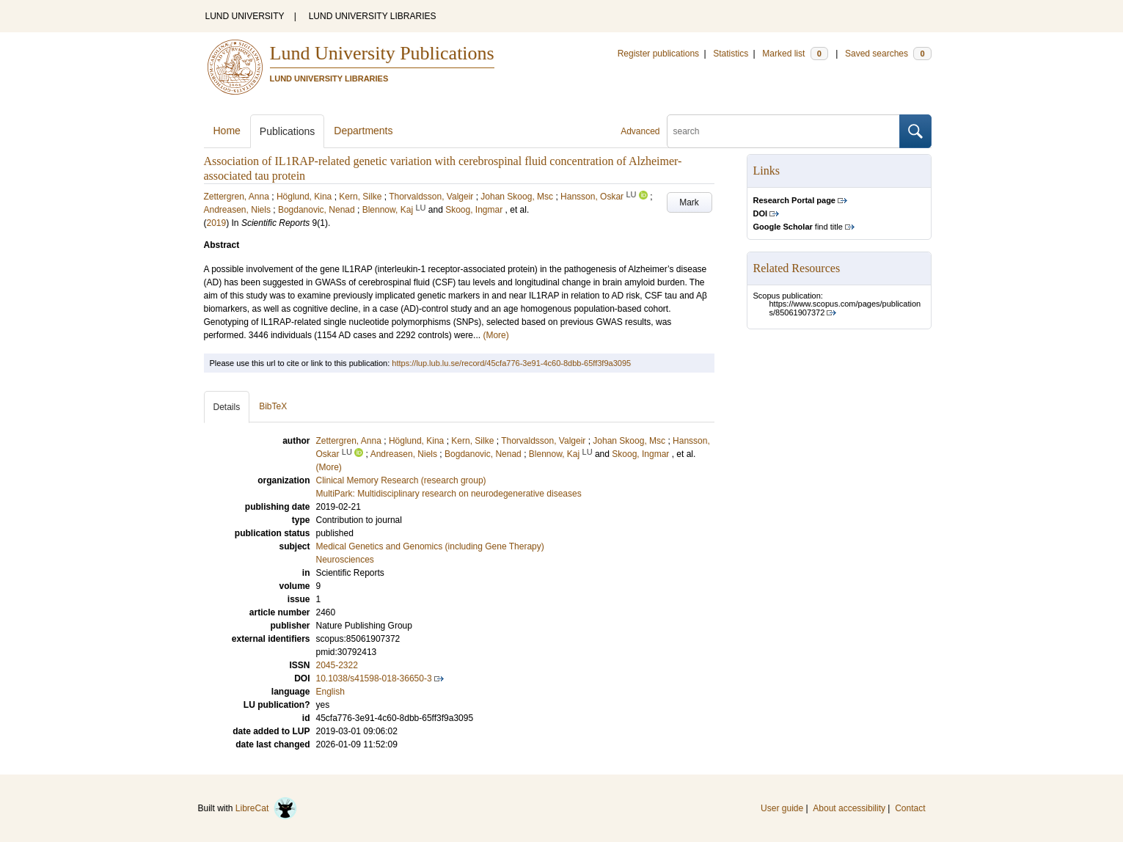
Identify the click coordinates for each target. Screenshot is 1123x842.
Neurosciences (345, 559)
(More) (495, 335)
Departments (363, 130)
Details (227, 407)
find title (798, 226)
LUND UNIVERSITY (245, 16)
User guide (782, 808)
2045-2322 (337, 665)
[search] (783, 131)
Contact (910, 808)
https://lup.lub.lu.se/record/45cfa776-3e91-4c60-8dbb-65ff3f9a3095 (511, 363)
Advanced (640, 131)
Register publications (658, 53)
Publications (287, 131)
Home (227, 130)
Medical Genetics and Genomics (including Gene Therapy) (430, 546)
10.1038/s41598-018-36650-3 (374, 678)
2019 (217, 223)
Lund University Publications (382, 53)
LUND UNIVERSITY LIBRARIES (372, 16)
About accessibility (849, 808)
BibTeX (273, 406)
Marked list (794, 53)
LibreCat (266, 808)
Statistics (730, 53)
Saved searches (888, 53)
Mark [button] (689, 202)
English (330, 692)
